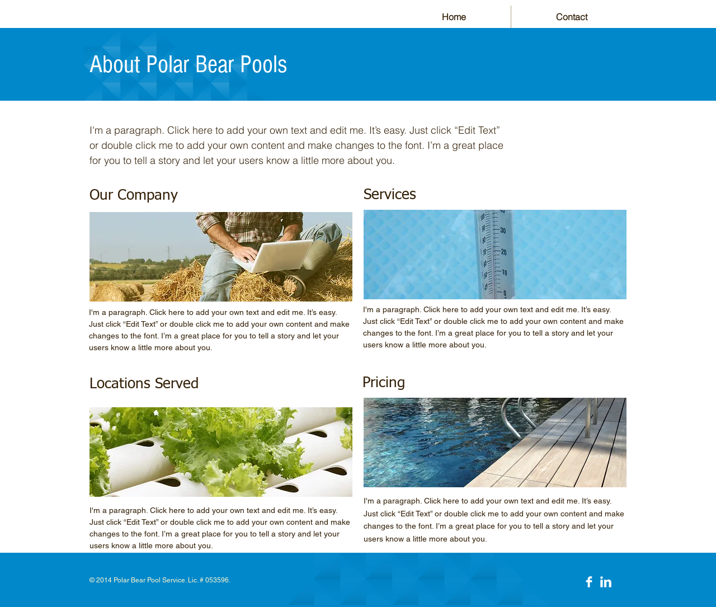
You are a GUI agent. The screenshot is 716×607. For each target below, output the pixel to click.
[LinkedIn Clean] (605, 581)
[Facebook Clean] (589, 581)
